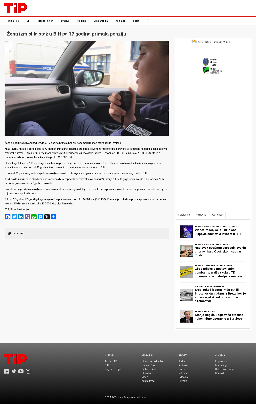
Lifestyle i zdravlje (152, 361)
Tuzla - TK (13, 21)
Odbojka (183, 377)
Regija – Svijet (113, 369)
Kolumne (120, 21)
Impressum (221, 361)
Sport (136, 21)
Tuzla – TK (111, 361)
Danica (66, 203)
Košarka (183, 365)
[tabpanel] (213, 274)
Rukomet (183, 373)
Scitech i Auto (149, 369)
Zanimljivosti (149, 380)
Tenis (181, 369)
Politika (81, 21)
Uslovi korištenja (224, 369)
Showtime (147, 373)
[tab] (184, 215)
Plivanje (182, 380)
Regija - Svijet (45, 21)
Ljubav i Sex (148, 365)
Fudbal (182, 361)
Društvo (65, 21)
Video (145, 377)
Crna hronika (101, 21)
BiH (29, 21)
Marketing (221, 365)
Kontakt (219, 373)
